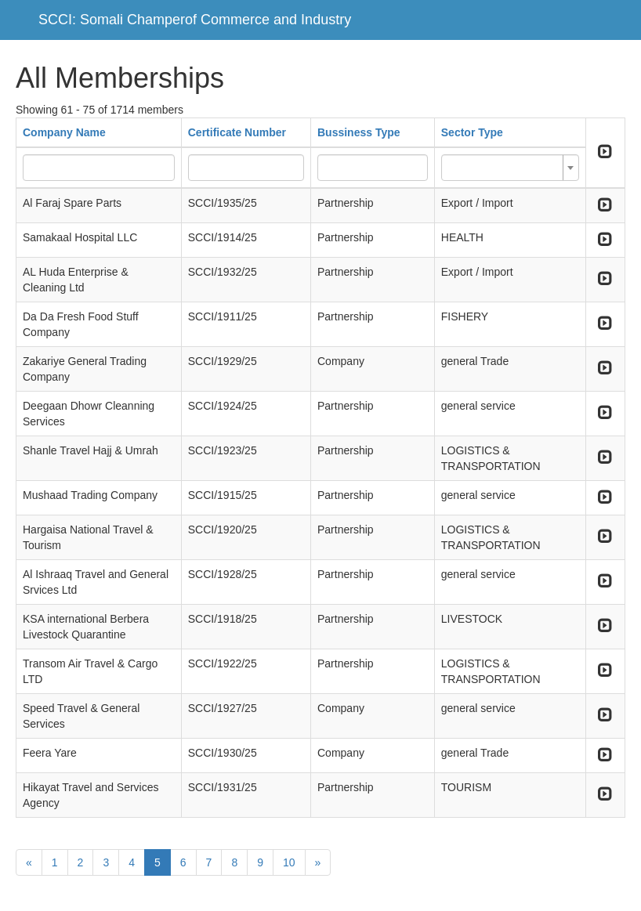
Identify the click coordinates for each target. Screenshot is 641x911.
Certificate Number (237, 132)
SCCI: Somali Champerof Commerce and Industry (194, 19)
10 (289, 862)
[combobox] (510, 167)
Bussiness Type (358, 132)
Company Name (64, 132)
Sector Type (472, 132)
